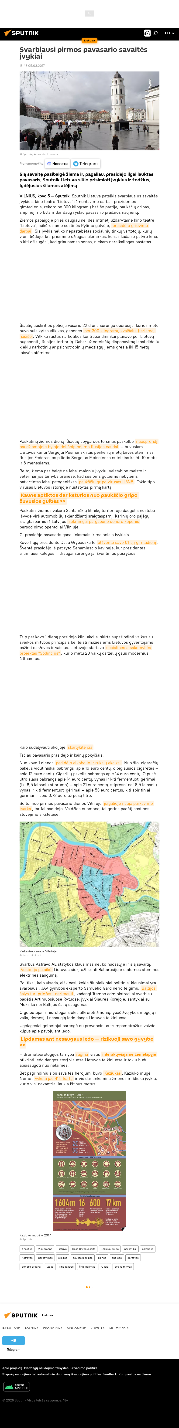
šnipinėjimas (87, 1266)
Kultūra (97, 1328)
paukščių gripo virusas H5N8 (106, 481)
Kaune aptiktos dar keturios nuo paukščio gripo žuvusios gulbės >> (79, 498)
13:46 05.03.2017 (32, 66)
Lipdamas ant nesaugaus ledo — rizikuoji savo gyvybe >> (87, 1042)
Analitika (27, 1249)
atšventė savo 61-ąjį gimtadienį (127, 542)
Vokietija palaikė (36, 969)
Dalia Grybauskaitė (83, 1249)
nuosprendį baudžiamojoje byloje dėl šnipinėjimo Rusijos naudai (89, 444)
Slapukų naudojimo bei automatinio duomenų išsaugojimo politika (51, 1374)
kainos (102, 1257)
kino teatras (66, 1266)
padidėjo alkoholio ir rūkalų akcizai (88, 762)
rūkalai (105, 1266)
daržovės (133, 1257)
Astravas (27, 1257)
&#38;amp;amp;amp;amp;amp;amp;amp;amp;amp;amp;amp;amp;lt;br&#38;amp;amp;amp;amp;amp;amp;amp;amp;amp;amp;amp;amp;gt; (89, 283)
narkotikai (130, 1249)
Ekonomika (52, 1328)
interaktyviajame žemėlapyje (129, 1054)
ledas (50, 1266)
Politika (31, 1328)
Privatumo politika (83, 1368)
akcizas (62, 1257)
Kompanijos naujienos (135, 1374)
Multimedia (119, 1328)
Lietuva (62, 1249)
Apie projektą (12, 1368)
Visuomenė (45, 1249)
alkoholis (147, 1249)
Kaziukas (112, 1073)
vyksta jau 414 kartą (53, 1078)
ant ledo (117, 1257)
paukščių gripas (83, 1257)
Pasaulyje (11, 1328)
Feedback (110, 1374)
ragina (82, 1054)
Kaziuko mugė (110, 1249)
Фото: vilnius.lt (32, 955)
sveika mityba (123, 1266)
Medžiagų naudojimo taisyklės (46, 1368)
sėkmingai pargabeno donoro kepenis (104, 521)
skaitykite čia (80, 747)
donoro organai (31, 1266)
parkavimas (45, 1257)
